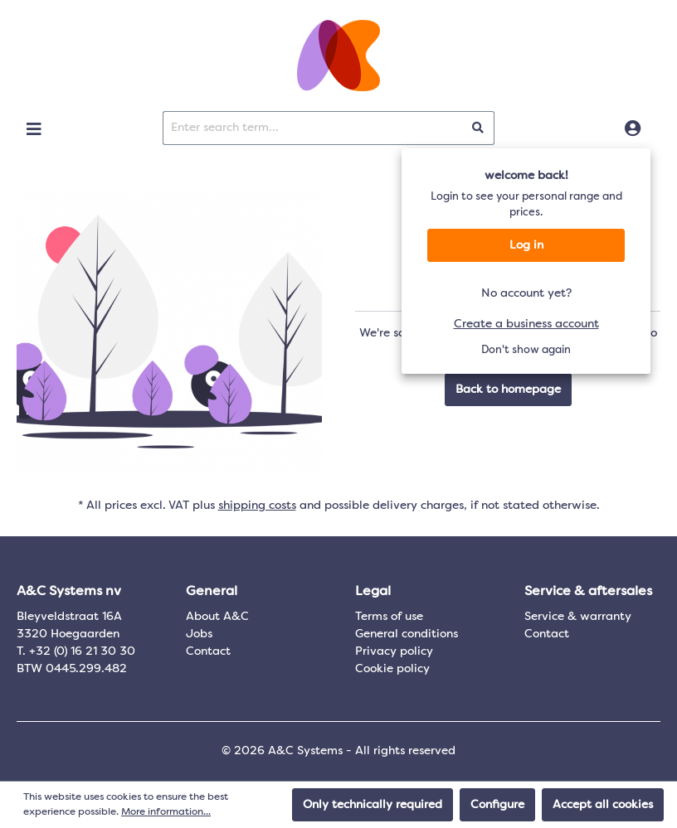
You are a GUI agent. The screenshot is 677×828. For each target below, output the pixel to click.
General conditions (406, 634)
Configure (497, 805)
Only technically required (372, 805)
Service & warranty (577, 616)
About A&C (217, 616)
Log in (526, 245)
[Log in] (632, 129)
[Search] (478, 128)
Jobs (199, 634)
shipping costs (257, 505)
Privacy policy (394, 651)
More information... (166, 812)
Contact (208, 651)
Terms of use (389, 616)
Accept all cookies (603, 805)
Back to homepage (508, 389)
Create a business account (526, 324)
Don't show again (526, 350)
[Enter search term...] (313, 128)
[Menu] (34, 129)
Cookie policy (392, 669)
